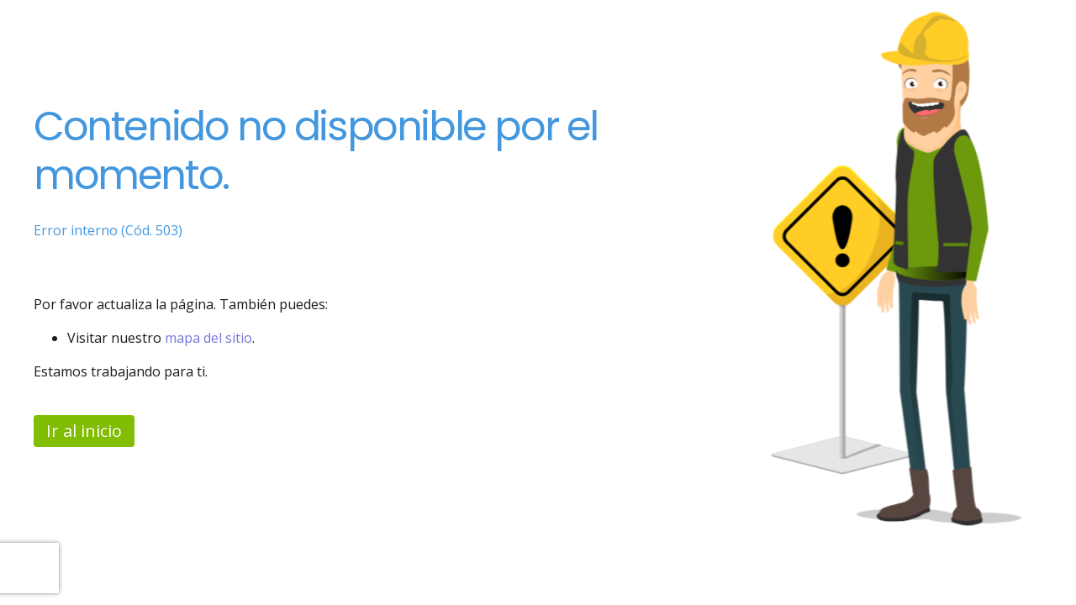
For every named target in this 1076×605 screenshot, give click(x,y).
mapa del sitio (208, 338)
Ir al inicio (84, 430)
